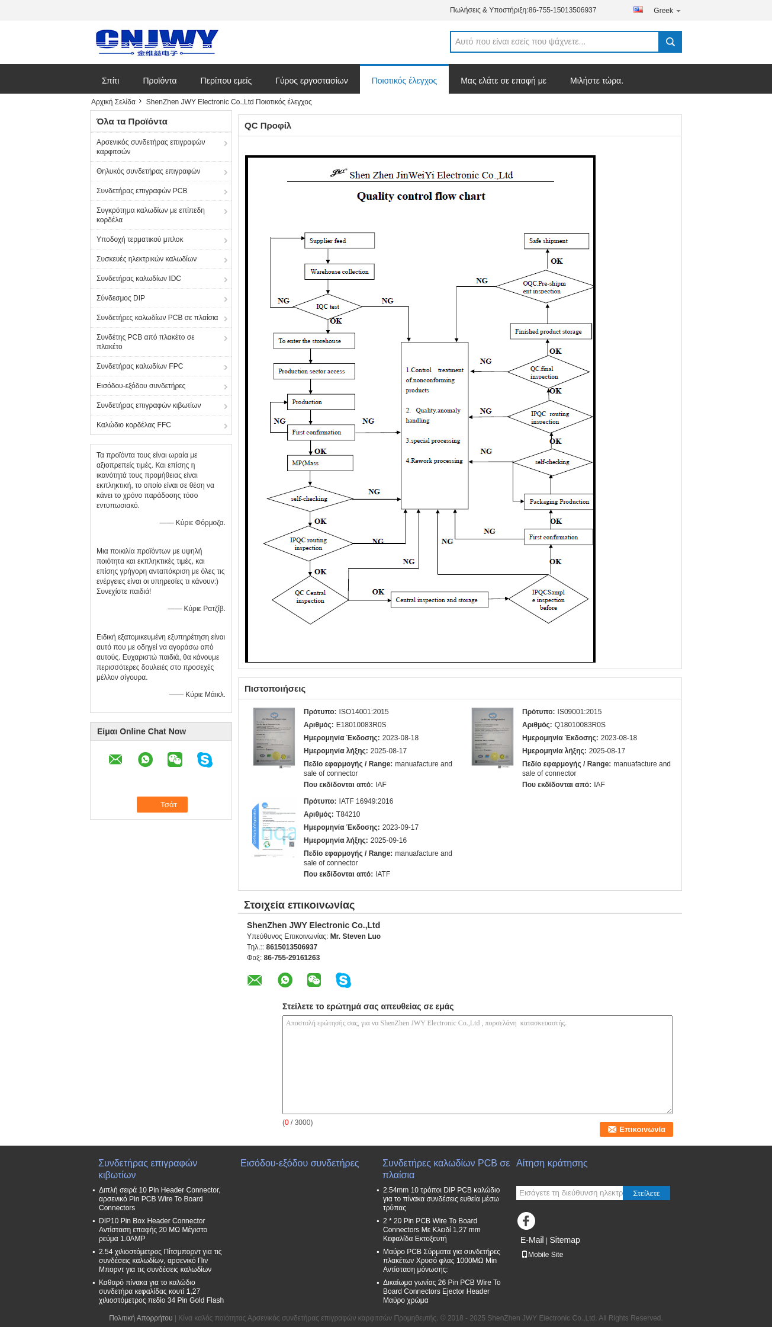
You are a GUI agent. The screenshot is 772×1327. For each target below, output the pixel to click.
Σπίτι (110, 80)
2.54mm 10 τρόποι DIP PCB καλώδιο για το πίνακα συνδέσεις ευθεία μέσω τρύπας (441, 1199)
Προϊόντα (159, 80)
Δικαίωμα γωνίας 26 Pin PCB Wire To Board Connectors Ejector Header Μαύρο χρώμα (442, 1291)
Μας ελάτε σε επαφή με (503, 80)
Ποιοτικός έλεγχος (404, 80)
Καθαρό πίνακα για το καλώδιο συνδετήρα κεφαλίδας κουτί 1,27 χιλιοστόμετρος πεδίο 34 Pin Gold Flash (161, 1291)
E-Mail (532, 1240)
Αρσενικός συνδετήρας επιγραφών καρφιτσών (150, 147)
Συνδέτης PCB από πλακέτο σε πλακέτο (145, 342)
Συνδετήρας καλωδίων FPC (139, 366)
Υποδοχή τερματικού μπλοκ (139, 239)
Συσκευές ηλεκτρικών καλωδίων (146, 259)
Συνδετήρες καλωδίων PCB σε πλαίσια (157, 318)
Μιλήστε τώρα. (596, 80)
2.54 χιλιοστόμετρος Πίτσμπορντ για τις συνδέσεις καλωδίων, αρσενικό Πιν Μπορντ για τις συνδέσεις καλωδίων (160, 1261)
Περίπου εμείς (226, 80)
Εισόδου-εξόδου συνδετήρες (140, 386)
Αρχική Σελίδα (113, 102)
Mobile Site (542, 1255)
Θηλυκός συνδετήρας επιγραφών (148, 171)
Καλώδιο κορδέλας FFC (133, 425)
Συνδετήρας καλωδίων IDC (138, 278)
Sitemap (564, 1240)
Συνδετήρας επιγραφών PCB (142, 191)
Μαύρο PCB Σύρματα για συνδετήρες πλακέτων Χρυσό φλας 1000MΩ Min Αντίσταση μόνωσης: (441, 1261)
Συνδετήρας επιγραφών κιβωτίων (148, 405)
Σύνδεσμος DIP (120, 298)
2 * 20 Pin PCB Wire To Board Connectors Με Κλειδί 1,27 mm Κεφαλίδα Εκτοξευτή (432, 1230)
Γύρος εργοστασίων (311, 80)
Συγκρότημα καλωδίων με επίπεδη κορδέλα (150, 215)
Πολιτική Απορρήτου (140, 1318)
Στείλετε (646, 1193)
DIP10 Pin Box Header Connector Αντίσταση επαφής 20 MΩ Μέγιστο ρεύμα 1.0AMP (153, 1230)
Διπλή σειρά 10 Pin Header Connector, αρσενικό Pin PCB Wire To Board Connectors (160, 1199)
